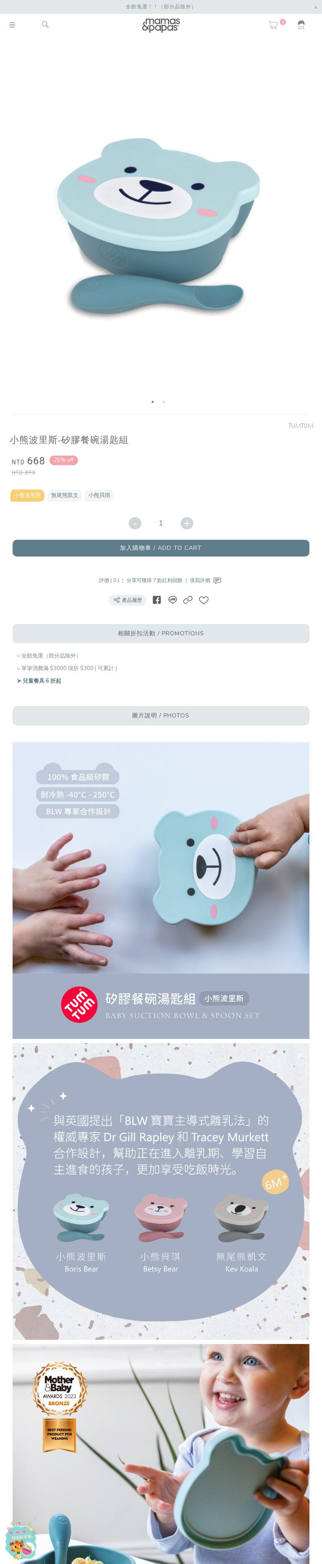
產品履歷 (127, 599)
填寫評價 (206, 580)
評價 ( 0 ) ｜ (113, 580)
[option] (157, 227)
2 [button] (163, 402)
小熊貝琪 (99, 495)
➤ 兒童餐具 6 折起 (39, 681)
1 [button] (152, 402)
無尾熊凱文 (64, 495)
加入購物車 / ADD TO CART (161, 548)
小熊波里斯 (27, 495)
